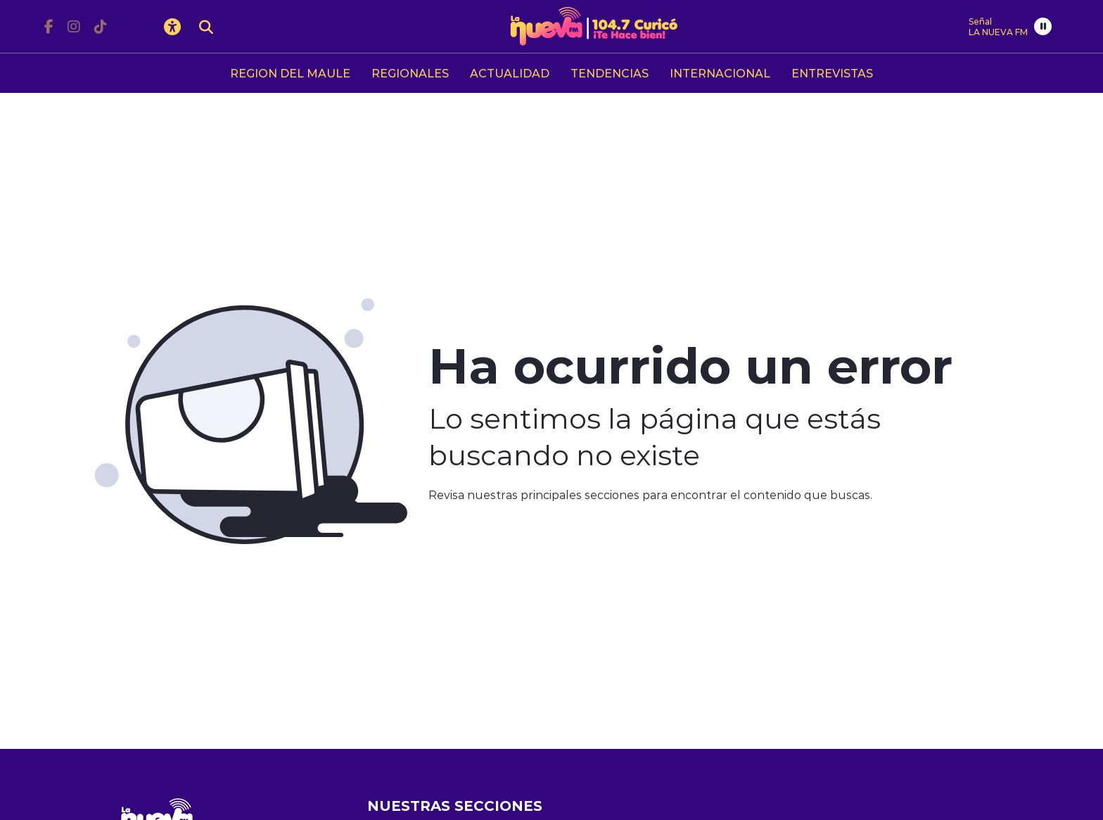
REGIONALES (410, 72)
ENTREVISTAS (832, 72)
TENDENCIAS (609, 72)
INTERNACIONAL (720, 72)
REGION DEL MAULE (290, 72)
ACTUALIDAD (509, 72)
